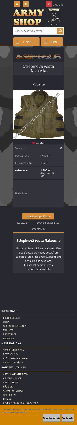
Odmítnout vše (51, 418)
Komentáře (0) (38, 229)
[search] (60, 31)
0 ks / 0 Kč (58, 4)
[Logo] (36, 16)
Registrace (9, 334)
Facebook (8, 338)
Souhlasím (68, 418)
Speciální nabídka (13, 350)
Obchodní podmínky (14, 326)
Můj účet (8, 330)
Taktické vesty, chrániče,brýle (38, 55)
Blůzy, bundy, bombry (15, 358)
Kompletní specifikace (38, 216)
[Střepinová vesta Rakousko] (38, 91)
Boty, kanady (10, 354)
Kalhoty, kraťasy (13, 362)
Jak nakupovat (11, 318)
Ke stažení (23, 222)
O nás (6, 322)
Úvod (19, 55)
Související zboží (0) (48, 222)
